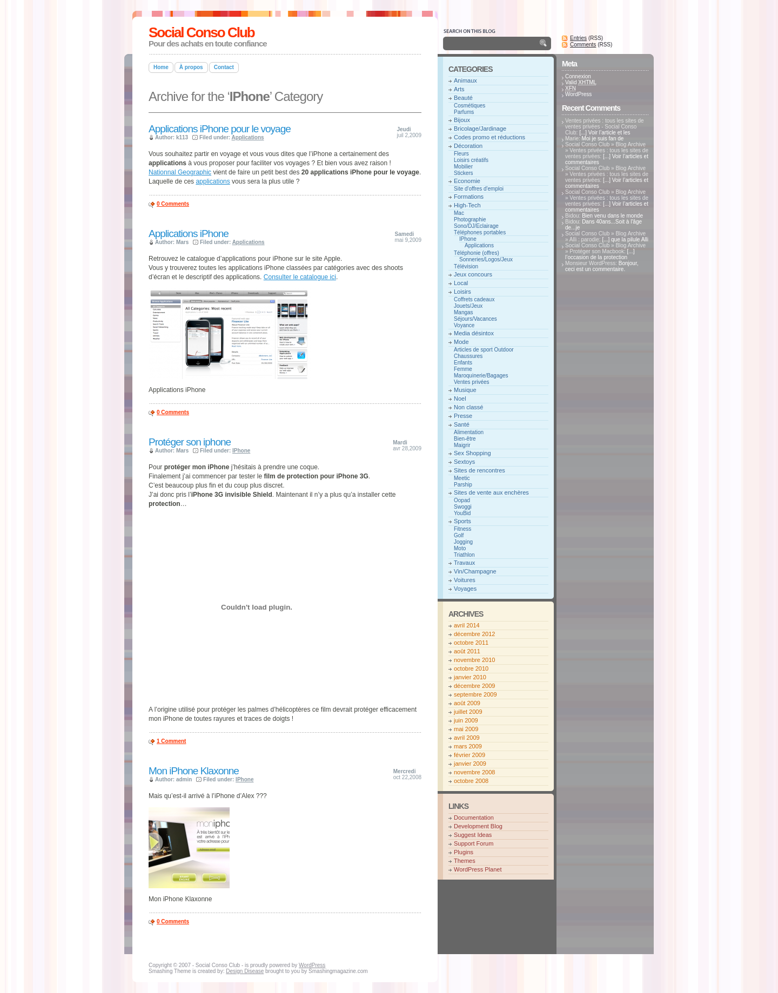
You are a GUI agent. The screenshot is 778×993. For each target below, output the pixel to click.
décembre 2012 (474, 634)
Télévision (466, 266)
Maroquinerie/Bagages (481, 376)
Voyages (465, 588)
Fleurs (461, 154)
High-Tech (467, 205)
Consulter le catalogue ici (300, 277)
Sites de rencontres (479, 470)
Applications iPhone (189, 233)
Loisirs (462, 291)
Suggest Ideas (473, 835)
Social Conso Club (201, 32)
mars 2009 (468, 746)
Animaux (465, 80)
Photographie (470, 219)
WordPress (578, 94)
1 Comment (171, 741)
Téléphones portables (480, 232)
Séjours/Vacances (475, 319)
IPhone (241, 451)
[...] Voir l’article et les (604, 133)
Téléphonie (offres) (476, 253)
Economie (467, 181)
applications (213, 181)
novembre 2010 (474, 660)
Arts (459, 89)
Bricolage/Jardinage (480, 128)
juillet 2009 (468, 711)
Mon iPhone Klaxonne (194, 770)
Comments (583, 45)
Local (461, 283)
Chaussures (468, 356)
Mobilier (463, 167)
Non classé (468, 407)
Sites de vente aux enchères (491, 492)
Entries (578, 38)
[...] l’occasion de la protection (599, 254)
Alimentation (469, 432)
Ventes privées (471, 382)
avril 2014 (467, 625)
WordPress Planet (477, 869)
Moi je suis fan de (603, 138)
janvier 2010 (470, 677)
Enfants (463, 363)
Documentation (474, 817)
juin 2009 (466, 720)
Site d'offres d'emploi (479, 189)
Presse (463, 416)
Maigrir (462, 445)
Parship (463, 485)
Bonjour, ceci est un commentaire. (601, 266)
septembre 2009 (475, 694)
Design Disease (245, 971)
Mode (461, 342)
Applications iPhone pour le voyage (220, 128)
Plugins (463, 852)
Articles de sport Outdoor (484, 350)
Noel (460, 398)
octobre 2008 (471, 781)
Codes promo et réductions (489, 137)
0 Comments (173, 204)
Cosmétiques (469, 106)
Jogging (463, 542)
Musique (465, 390)
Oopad (462, 500)
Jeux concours (473, 274)
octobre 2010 (471, 668)
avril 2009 (467, 737)
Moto (460, 548)
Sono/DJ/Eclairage (476, 226)
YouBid (462, 513)
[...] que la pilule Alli (625, 239)
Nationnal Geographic (180, 172)
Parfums (464, 112)
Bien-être (465, 439)
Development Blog (478, 826)
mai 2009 (466, 729)
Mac (459, 213)
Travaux (464, 562)
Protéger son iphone (190, 442)
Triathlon (464, 555)
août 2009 (467, 703)
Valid (580, 82)
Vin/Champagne (475, 571)
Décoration (468, 146)
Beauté (463, 97)
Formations (469, 196)
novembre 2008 (474, 772)
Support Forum (473, 843)
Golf (459, 535)
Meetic (462, 478)
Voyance (464, 325)
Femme (463, 369)
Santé (462, 424)
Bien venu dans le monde (612, 216)
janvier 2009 (470, 763)
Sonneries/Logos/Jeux (486, 259)
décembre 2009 (474, 686)
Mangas (463, 312)
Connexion (578, 76)
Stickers (463, 173)
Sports (462, 521)
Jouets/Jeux (468, 306)
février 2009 (469, 755)
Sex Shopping (472, 453)
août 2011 (467, 651)
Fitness (462, 529)
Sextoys (464, 461)
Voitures (464, 580)
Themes (464, 860)
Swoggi (463, 507)
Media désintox (474, 333)
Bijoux (462, 120)
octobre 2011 (471, 642)
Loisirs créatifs (471, 160)
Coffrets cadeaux (474, 299)
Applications (248, 137)
